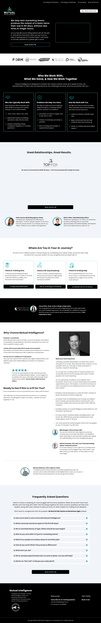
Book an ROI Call (93, 2)
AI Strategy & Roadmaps (68, 2)
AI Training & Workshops (50, 2)
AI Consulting (82, 2)
